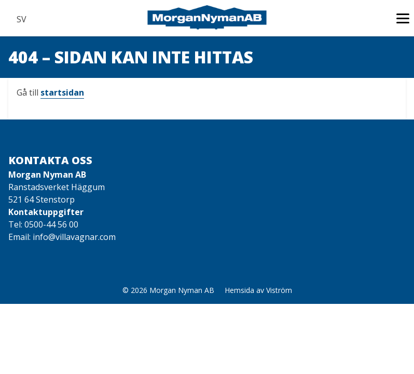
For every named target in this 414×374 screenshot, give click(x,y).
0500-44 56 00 (51, 224)
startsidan (62, 92)
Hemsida (239, 290)
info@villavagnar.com (74, 237)
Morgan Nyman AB (181, 290)
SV (21, 19)
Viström (279, 290)
